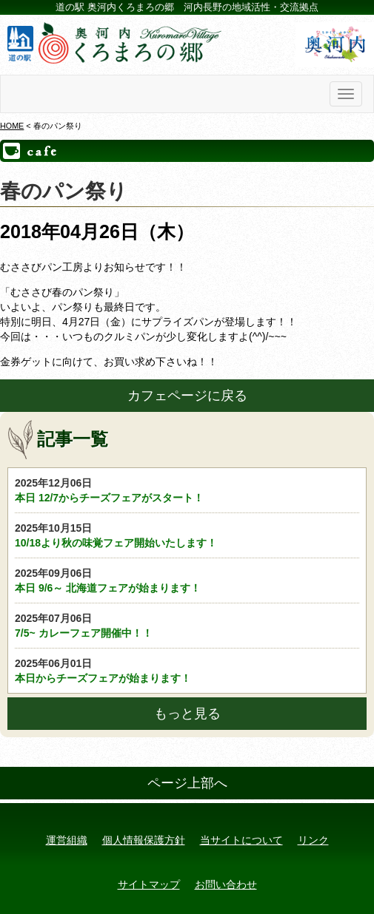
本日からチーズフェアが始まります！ (187, 670)
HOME (12, 125)
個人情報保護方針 (143, 840)
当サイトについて (241, 840)
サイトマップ (149, 884)
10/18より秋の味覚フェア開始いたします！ (187, 535)
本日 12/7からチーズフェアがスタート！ (187, 489)
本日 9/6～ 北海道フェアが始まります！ (187, 580)
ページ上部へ (187, 783)
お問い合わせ (226, 884)
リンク (313, 840)
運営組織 (66, 840)
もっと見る (187, 713)
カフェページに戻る (187, 395)
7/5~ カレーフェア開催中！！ (187, 625)
